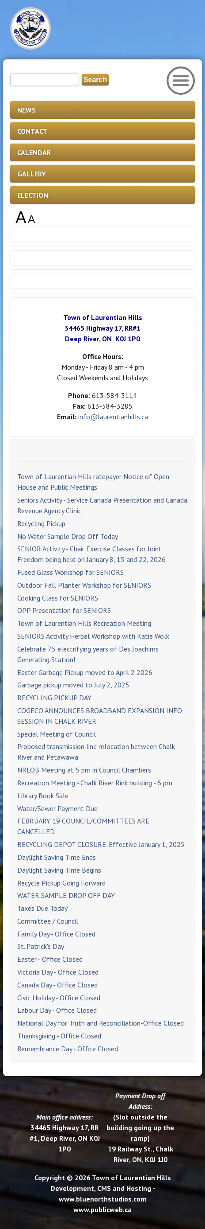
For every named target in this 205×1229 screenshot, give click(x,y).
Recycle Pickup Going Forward (61, 882)
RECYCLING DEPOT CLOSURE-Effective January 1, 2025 (101, 844)
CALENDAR (34, 152)
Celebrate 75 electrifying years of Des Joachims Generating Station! (88, 654)
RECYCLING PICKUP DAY (54, 697)
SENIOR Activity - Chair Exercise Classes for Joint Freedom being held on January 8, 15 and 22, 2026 (91, 554)
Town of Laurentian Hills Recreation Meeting (84, 623)
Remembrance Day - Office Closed (67, 1048)
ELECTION (32, 195)
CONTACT (32, 131)
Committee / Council (47, 921)
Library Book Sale (42, 795)
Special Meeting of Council (56, 734)
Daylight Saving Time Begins (59, 870)
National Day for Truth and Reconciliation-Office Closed (100, 1022)
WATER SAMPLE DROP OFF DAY (66, 895)
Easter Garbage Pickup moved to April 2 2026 (84, 672)
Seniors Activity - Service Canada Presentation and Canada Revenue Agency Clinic (102, 505)
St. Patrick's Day (40, 946)
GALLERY (31, 173)
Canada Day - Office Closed (57, 984)
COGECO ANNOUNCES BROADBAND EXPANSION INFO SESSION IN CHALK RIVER (99, 716)
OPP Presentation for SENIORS (64, 610)
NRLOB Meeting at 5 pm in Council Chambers (84, 769)
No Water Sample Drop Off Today (67, 536)
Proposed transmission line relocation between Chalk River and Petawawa (96, 751)
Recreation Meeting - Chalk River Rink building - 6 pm (94, 782)
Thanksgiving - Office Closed (59, 1035)
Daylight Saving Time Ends (56, 857)
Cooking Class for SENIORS (57, 597)
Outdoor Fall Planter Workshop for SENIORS (84, 585)
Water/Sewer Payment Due (57, 808)
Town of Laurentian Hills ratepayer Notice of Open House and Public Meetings (93, 482)
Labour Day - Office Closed (57, 1010)
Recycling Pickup (41, 523)
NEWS (26, 109)
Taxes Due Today (42, 908)
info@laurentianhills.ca (113, 416)
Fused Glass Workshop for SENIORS (70, 572)
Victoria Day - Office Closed (58, 972)
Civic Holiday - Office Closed (58, 997)
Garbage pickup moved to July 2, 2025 (73, 684)
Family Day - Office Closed (56, 933)
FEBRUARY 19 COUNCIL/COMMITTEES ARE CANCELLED (83, 826)
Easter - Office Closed (50, 959)
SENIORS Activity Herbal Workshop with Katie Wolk (93, 636)
